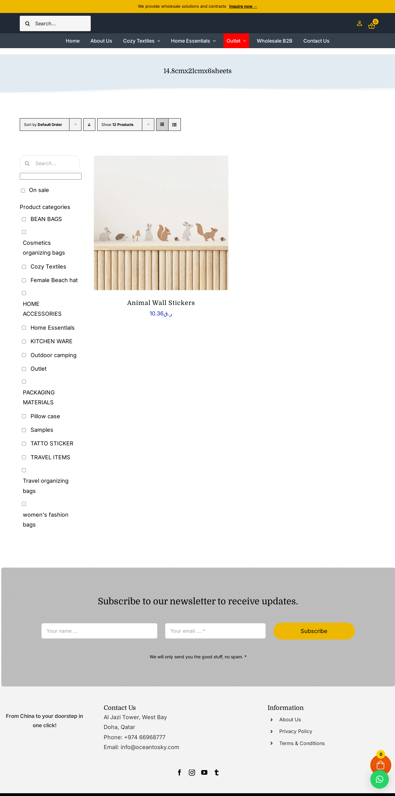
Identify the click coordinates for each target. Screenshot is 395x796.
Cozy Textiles (48, 266)
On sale (39, 190)
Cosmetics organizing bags (44, 248)
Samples (42, 430)
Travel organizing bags (46, 485)
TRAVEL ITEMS (50, 457)
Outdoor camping (54, 355)
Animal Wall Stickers (161, 302)
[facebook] (180, 772)
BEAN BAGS (46, 219)
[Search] (27, 23)
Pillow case (45, 416)
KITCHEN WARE (52, 341)
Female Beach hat (54, 280)
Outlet (39, 368)
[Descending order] (89, 124)
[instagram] (192, 772)
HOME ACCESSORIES (42, 309)
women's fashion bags (46, 519)
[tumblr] (217, 772)
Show (118, 124)
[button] (379, 779)
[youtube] (204, 772)
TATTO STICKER (52, 443)
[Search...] (55, 23)
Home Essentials (53, 327)
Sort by (43, 124)
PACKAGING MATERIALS (39, 397)
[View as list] (174, 125)
